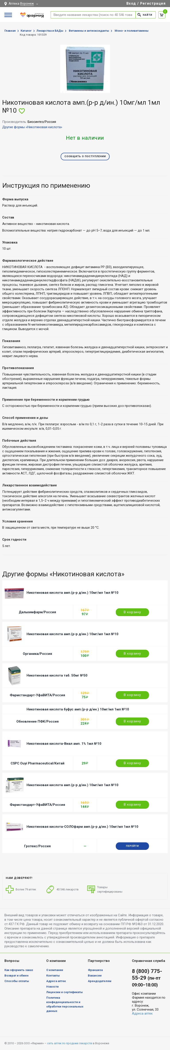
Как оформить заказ (18, 970)
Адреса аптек (56, 981)
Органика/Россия (37, 654)
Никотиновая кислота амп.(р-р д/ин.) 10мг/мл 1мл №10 (72, 593)
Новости (52, 986)
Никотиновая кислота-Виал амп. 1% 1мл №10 (64, 744)
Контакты (53, 975)
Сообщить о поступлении (85, 156)
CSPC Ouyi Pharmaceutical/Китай (37, 763)
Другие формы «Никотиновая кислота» (32, 127)
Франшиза (95, 970)
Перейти (132, 846)
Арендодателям (99, 981)
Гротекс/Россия (37, 846)
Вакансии (95, 975)
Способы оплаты (16, 981)
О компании (54, 970)
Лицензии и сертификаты (64, 992)
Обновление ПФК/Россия (37, 721)
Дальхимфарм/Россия (37, 612)
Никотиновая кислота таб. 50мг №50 (57, 675)
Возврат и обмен (16, 975)
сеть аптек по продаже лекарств (69, 1043)
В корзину (132, 612)
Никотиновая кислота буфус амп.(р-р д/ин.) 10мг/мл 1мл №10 (78, 709)
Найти (144, 14)
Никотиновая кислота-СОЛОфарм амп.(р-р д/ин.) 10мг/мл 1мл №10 (82, 827)
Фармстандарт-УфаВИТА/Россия (37, 695)
